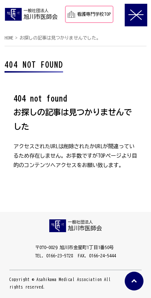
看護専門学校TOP (89, 14)
